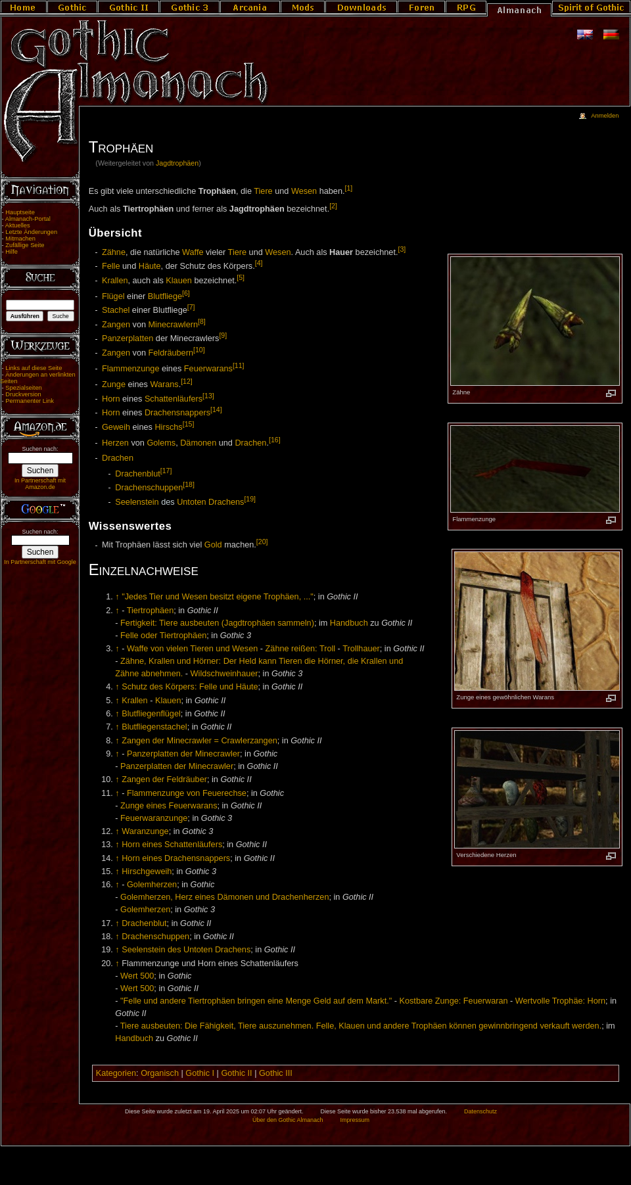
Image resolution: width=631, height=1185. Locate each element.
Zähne (114, 252)
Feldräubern (171, 353)
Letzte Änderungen (31, 232)
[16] (275, 440)
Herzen (115, 443)
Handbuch (349, 623)
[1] (349, 188)
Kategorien (116, 1073)
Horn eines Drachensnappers (176, 858)
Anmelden (605, 115)
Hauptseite (20, 212)
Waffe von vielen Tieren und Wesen (192, 648)
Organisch (160, 1073)
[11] (239, 365)
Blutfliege (165, 296)
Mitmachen (20, 238)
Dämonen (198, 443)
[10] (199, 350)
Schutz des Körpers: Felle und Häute (190, 686)
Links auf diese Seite (33, 368)
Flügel (113, 296)
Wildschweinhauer (224, 673)
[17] (166, 471)
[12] (187, 381)
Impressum (354, 1120)
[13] (208, 396)
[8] (202, 321)
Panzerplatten (127, 339)
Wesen (304, 191)
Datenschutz (480, 1111)
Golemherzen (152, 884)
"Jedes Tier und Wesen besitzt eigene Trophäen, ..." (218, 596)
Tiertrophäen (150, 610)
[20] (262, 542)
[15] (189, 424)
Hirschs (168, 427)
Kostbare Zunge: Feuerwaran (454, 1001)
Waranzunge (145, 831)
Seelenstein (136, 502)
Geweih (116, 427)
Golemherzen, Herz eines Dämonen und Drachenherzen (224, 897)
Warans (164, 384)
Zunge (114, 384)
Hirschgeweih (147, 871)
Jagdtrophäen (177, 163)
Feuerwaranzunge (153, 818)
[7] (191, 307)
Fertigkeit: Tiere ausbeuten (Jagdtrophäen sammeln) (217, 623)
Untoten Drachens (210, 502)
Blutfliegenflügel (151, 713)
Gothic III (275, 1073)
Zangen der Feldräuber (164, 779)
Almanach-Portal (28, 219)
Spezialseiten (23, 387)
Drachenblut (137, 473)
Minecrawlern (173, 324)
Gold (213, 545)
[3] (402, 249)
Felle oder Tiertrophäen (163, 635)
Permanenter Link (29, 401)
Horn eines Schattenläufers (172, 844)
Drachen (250, 443)
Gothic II (236, 1073)
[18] (189, 484)
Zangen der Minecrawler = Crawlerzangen (199, 740)
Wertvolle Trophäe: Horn (560, 1001)
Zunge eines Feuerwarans (168, 805)
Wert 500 (137, 976)
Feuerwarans (208, 368)
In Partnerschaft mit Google (40, 562)
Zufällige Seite (24, 245)
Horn (111, 399)
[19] (250, 499)
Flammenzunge (130, 368)
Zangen (116, 324)
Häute (150, 266)
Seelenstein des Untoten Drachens (186, 949)
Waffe (192, 252)
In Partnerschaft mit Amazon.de (40, 483)
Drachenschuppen (149, 487)
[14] (216, 409)
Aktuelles (17, 225)
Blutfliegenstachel (154, 727)
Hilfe (11, 251)
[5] (241, 277)
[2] (333, 206)
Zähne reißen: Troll (300, 648)
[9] (223, 335)
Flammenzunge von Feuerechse (186, 793)
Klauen (179, 280)
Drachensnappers (177, 412)
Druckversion (23, 394)
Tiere (263, 191)
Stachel (115, 310)
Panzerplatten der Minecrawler (183, 753)
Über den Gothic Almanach (287, 1120)
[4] (259, 263)
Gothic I (199, 1073)
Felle (111, 266)
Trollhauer (361, 648)
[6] (186, 293)
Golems (161, 443)
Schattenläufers (173, 399)
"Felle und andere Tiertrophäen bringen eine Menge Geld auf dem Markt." (256, 1001)
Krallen (115, 280)
